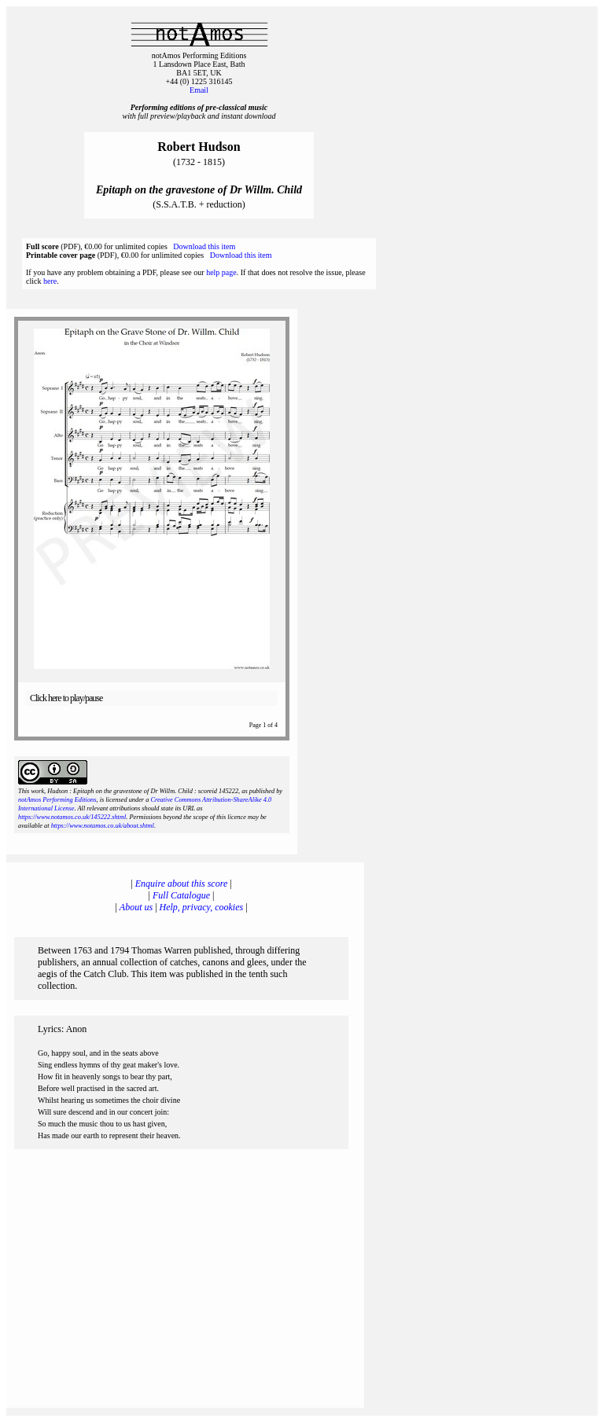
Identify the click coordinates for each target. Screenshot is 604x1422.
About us (136, 907)
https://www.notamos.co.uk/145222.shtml (72, 817)
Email (199, 90)
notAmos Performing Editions (57, 799)
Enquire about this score (181, 883)
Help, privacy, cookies (202, 907)
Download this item (204, 246)
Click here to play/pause (66, 698)
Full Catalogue (181, 895)
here (50, 281)
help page (221, 272)
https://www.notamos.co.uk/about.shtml (102, 825)
